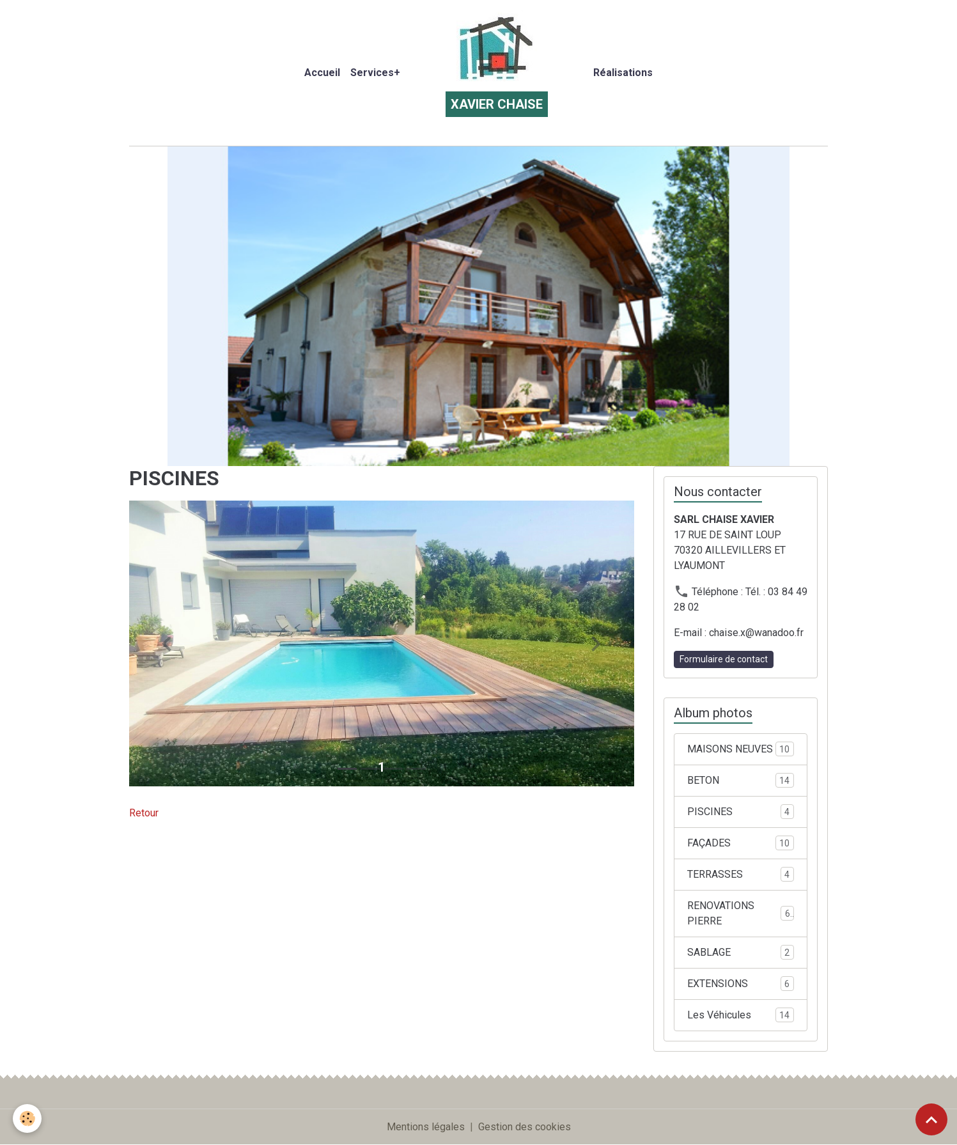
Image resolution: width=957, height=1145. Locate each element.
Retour (144, 813)
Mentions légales (426, 1127)
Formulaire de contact (724, 659)
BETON (740, 780)
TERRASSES (740, 874)
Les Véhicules (740, 1015)
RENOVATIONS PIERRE (740, 913)
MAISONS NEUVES (740, 749)
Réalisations (623, 72)
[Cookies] (27, 1118)
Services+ (375, 72)
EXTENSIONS (740, 983)
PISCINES (740, 811)
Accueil (322, 72)
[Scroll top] (931, 1119)
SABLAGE (740, 952)
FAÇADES (740, 843)
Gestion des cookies (524, 1127)
